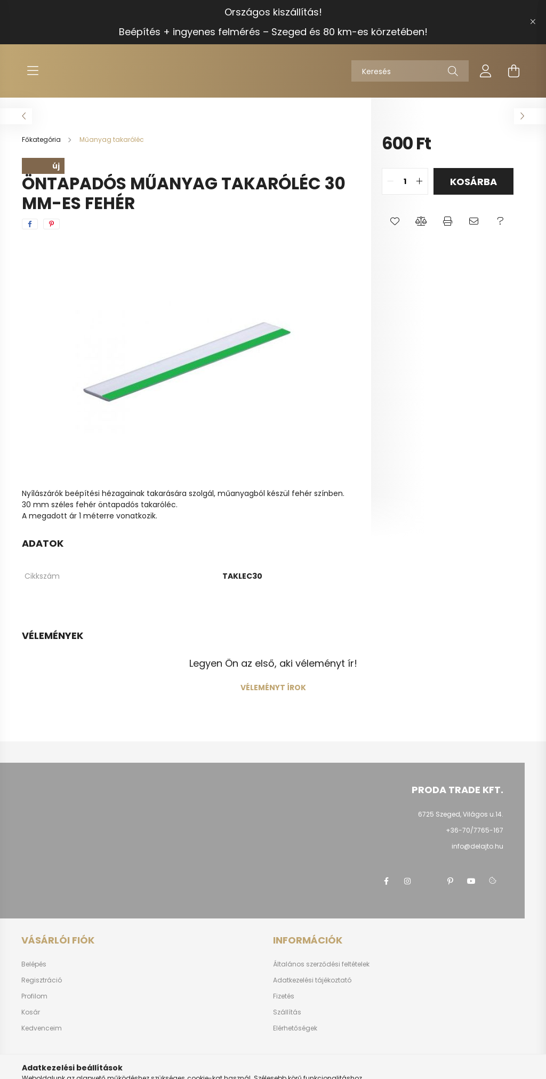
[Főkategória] (42, 139)
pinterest (450, 881)
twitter (428, 881)
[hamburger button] (32, 71)
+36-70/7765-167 (474, 830)
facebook (386, 881)
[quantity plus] (420, 181)
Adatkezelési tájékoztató (312, 980)
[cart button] (513, 71)
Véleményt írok (273, 687)
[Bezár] (533, 22)
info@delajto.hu (477, 846)
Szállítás (287, 1012)
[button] (395, 221)
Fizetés (283, 996)
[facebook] (30, 224)
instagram (407, 881)
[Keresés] (410, 71)
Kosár (30, 1012)
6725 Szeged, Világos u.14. (460, 814)
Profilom (34, 996)
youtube (471, 881)
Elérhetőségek (295, 1028)
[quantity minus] (390, 181)
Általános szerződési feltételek (321, 964)
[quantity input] (405, 181)
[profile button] (485, 71)
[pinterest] (51, 224)
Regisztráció (41, 980)
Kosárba (473, 181)
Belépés (33, 964)
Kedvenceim (41, 1028)
